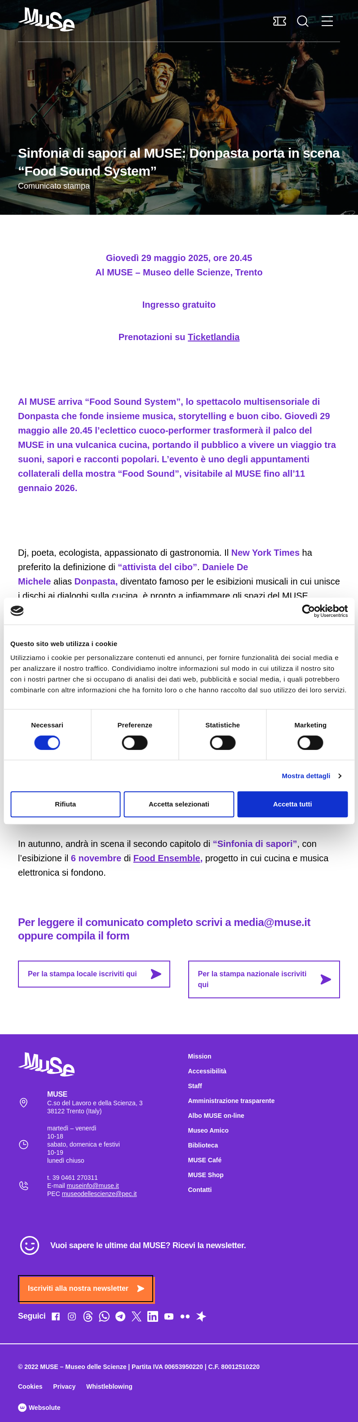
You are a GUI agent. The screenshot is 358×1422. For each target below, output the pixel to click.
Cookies (30, 1386)
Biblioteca (203, 1145)
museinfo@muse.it (93, 1185)
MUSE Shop (206, 1174)
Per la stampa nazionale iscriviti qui (264, 979)
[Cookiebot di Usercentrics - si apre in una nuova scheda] (308, 611)
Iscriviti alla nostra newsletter (86, 1288)
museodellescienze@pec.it (99, 1193)
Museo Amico (208, 1130)
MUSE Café (205, 1160)
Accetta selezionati (179, 804)
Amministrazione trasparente (231, 1100)
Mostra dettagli (306, 776)
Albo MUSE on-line (216, 1115)
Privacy (64, 1386)
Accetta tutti (292, 804)
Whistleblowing (109, 1386)
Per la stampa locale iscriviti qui (94, 974)
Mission (200, 1056)
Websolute (39, 1407)
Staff (195, 1086)
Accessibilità (207, 1071)
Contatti (200, 1189)
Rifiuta (65, 804)
